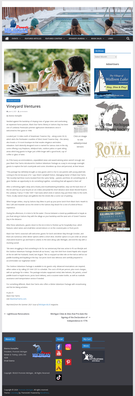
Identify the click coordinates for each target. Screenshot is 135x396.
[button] (19, 38)
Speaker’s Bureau (77, 38)
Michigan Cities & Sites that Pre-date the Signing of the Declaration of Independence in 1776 (70, 317)
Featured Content (53, 38)
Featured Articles (33, 38)
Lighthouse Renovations (16, 314)
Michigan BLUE (44, 304)
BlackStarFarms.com (18, 299)
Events (15, 38)
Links (110, 38)
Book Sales (96, 38)
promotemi (24, 111)
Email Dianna (9, 361)
